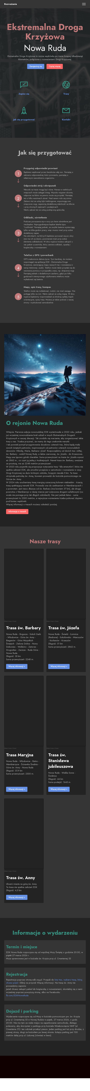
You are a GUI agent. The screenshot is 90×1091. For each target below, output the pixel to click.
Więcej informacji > (17, 667)
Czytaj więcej (55, 66)
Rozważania (10, 4)
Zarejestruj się (35, 66)
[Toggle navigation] (84, 4)
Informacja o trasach (18, 512)
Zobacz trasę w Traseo (10, 622)
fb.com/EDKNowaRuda (19, 1002)
